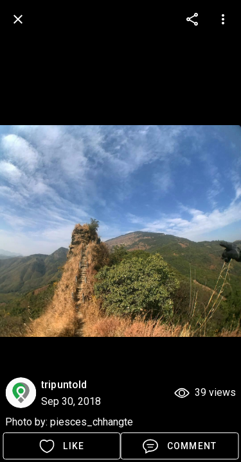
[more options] (192, 19)
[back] (18, 19)
